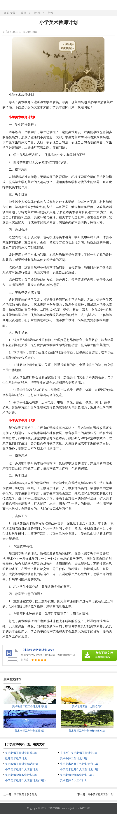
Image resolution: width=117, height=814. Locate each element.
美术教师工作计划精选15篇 (21, 763)
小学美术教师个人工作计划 (21, 769)
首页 (23, 13)
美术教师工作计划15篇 (74, 758)
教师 (37, 13)
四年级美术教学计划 (25, 794)
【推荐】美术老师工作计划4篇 (78, 752)
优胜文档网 (54, 808)
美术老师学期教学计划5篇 (21, 774)
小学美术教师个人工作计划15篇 (79, 769)
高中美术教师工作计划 (100, 794)
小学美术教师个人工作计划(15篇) (25, 780)
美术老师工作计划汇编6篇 (21, 752)
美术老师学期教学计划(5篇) (77, 774)
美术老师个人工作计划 (74, 780)
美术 (50, 13)
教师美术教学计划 (16, 758)
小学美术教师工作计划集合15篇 (79, 763)
